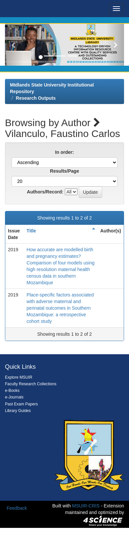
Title (31, 230)
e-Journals (14, 397)
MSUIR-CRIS (86, 505)
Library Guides (18, 410)
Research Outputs (36, 98)
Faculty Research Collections (30, 384)
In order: (64, 152)
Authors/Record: (45, 191)
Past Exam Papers (21, 404)
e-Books (12, 390)
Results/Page (64, 171)
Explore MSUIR (18, 377)
